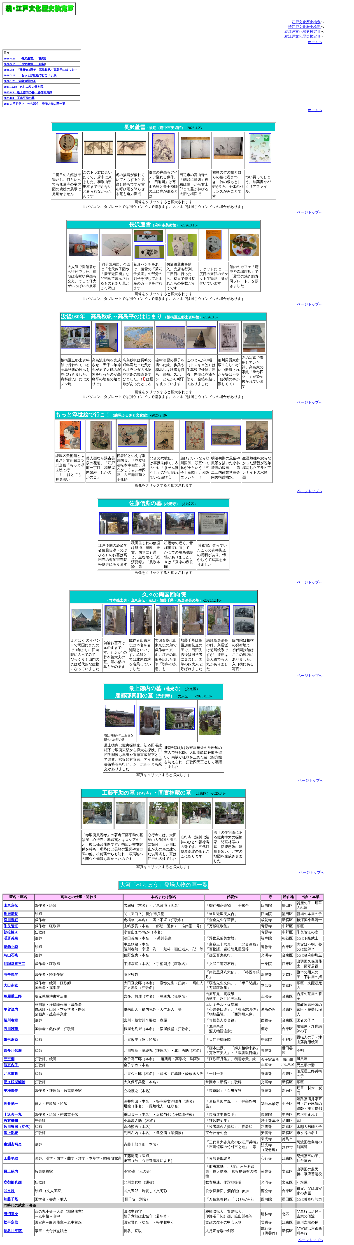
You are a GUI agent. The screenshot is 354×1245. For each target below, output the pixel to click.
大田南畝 (11, 985)
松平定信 (11, 1222)
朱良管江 (11, 926)
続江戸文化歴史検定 (304, 27)
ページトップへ (309, 212)
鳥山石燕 (11, 955)
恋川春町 (11, 920)
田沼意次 (11, 1214)
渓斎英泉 (11, 938)
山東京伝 (11, 905)
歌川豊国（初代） (18, 1127)
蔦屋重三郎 (13, 996)
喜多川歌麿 (13, 1050)
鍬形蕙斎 (11, 1040)
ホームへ (315, 42)
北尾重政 (11, 1074)
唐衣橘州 (11, 1121)
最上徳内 (11, 1171)
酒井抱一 (11, 1104)
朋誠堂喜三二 (14, 964)
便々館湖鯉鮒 (14, 1082)
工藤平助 (11, 1158)
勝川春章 (11, 1020)
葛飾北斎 (11, 947)
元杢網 (9, 1059)
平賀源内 (11, 1009)
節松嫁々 (11, 932)
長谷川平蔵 (13, 1231)
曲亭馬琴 (11, 975)
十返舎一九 (13, 1114)
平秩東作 (11, 1090)
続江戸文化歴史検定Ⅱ (302, 31)
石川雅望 (11, 1029)
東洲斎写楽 (13, 1144)
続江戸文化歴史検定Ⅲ (302, 36)
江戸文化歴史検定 (306, 22)
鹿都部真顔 (13, 1182)
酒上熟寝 (11, 1133)
